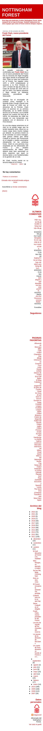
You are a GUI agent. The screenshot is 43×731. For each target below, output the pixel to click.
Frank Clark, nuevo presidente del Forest (37, 615)
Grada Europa (38, 433)
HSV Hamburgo (37, 436)
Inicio (15, 182)
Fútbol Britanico (38, 414)
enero (35, 684)
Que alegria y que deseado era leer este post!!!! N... (38, 284)
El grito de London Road (37, 389)
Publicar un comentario (10, 176)
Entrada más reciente (9, 180)
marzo (35, 676)
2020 (33, 516)
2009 (33, 689)
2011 (33, 537)
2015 (33, 528)
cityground (37, 715)
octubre (36, 547)
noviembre (37, 543)
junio (35, 669)
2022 (33, 512)
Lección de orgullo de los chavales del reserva (37, 627)
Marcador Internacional (37, 446)
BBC (39, 349)
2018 (33, 521)
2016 (33, 525)
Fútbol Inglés (39, 425)
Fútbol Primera (38, 429)
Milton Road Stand (39, 452)
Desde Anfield (38, 370)
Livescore (37, 443)
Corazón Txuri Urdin (38, 365)
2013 (33, 532)
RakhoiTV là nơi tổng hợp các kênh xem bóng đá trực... (37, 263)
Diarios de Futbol (37, 374)
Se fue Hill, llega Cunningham (37, 573)
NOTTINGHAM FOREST (17, 12)
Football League (38, 405)
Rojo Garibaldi (38, 479)
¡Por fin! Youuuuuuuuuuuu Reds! (37, 299)
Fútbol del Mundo (37, 422)
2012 (33, 534)
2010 (33, 687)
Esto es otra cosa (36, 580)
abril (35, 674)
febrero (36, 680)
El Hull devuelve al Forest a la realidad (37, 555)
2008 (33, 691)
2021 (33, 514)
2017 (33, 523)
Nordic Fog (39, 462)
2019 (33, 519)
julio (35, 667)
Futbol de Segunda (38, 418)
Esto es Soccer (38, 398)
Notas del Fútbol (37, 466)
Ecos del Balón (38, 377)
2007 (33, 693)
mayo (35, 672)
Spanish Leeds (38, 486)
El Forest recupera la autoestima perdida (37, 588)
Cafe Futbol (39, 351)
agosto (36, 665)
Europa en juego (37, 401)
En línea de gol (38, 394)
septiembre (37, 661)
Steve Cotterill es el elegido (36, 606)
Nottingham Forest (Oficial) (37, 470)
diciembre (36, 539)
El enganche (37, 385)
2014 (33, 530)
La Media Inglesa (38, 440)
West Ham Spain (37, 499)
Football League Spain (38, 409)
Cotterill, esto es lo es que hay (37, 598)
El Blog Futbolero (37, 381)
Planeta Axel (38, 475)
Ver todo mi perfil (35, 724)
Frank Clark (19, 72)
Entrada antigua (23, 180)
